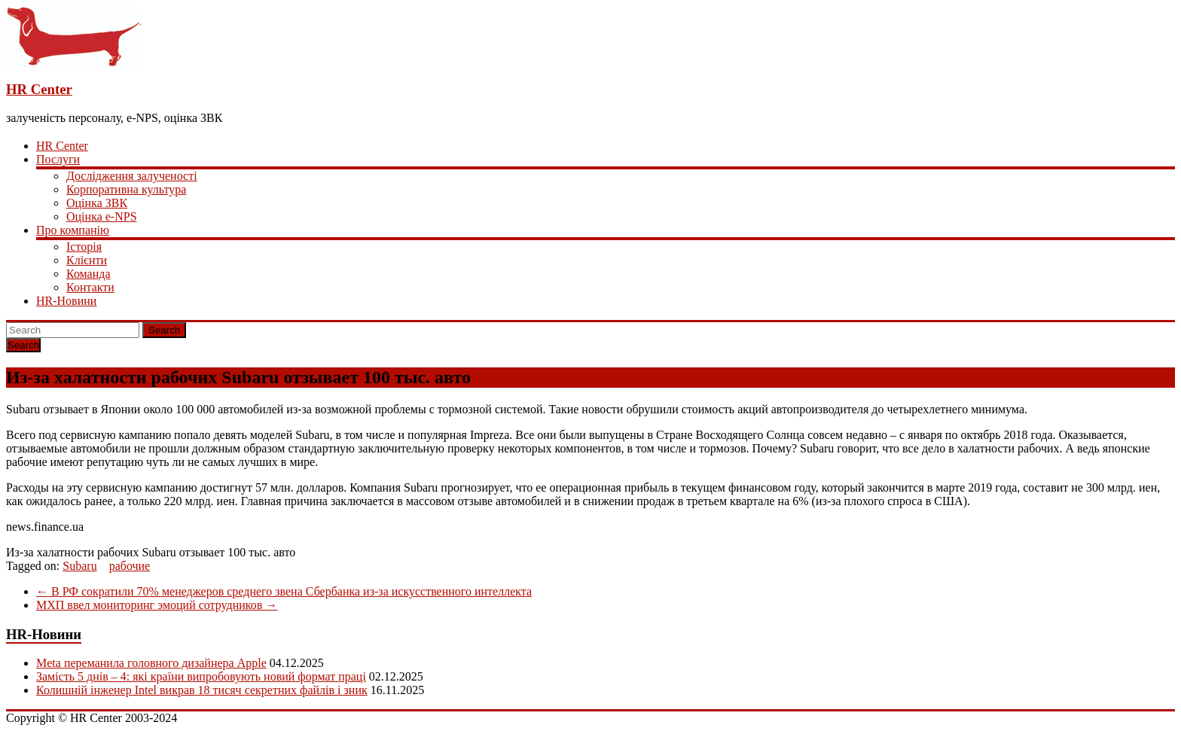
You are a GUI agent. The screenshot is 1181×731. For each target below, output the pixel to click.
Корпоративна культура (126, 189)
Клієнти (86, 260)
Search (164, 330)
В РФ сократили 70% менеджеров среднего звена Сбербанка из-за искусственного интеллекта (284, 591)
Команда (88, 273)
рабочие (130, 565)
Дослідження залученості (131, 175)
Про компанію (72, 230)
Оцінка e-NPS (101, 216)
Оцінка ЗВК (96, 202)
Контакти (90, 287)
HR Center (39, 89)
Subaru (79, 565)
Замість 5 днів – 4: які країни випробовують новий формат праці (201, 676)
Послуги (58, 159)
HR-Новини (66, 300)
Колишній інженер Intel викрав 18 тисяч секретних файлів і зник (202, 690)
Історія (84, 246)
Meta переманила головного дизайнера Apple (151, 662)
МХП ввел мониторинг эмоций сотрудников (156, 605)
